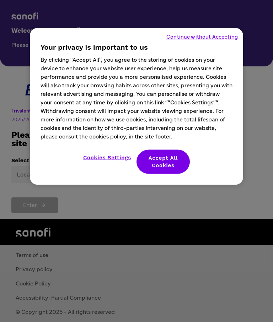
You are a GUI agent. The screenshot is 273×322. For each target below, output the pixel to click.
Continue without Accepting (202, 37)
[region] (136, 106)
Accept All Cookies (163, 162)
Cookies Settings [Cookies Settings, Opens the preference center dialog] (107, 157)
